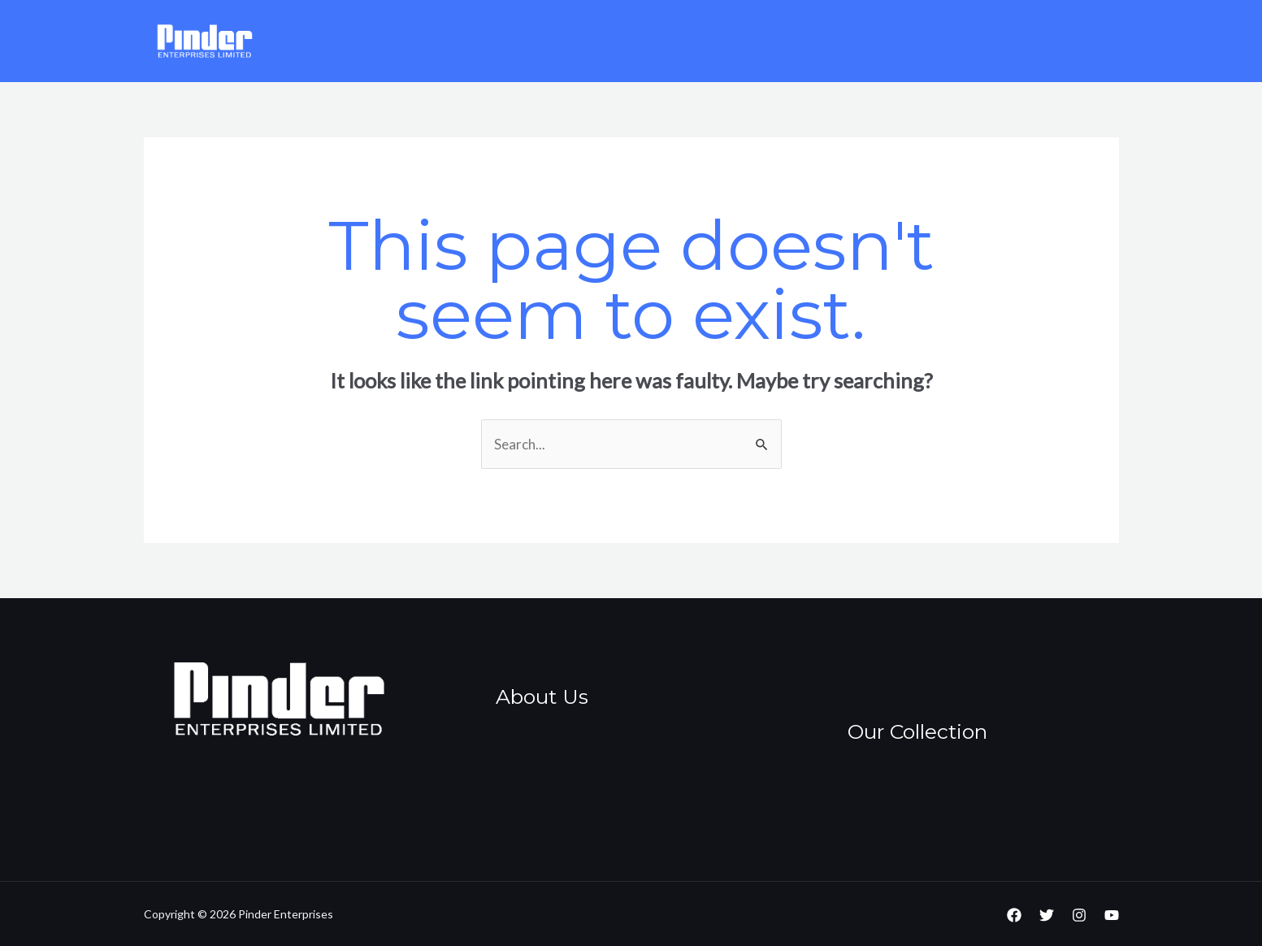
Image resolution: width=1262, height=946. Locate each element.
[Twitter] (1046, 915)
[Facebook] (1014, 915)
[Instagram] (1079, 915)
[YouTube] (1111, 915)
